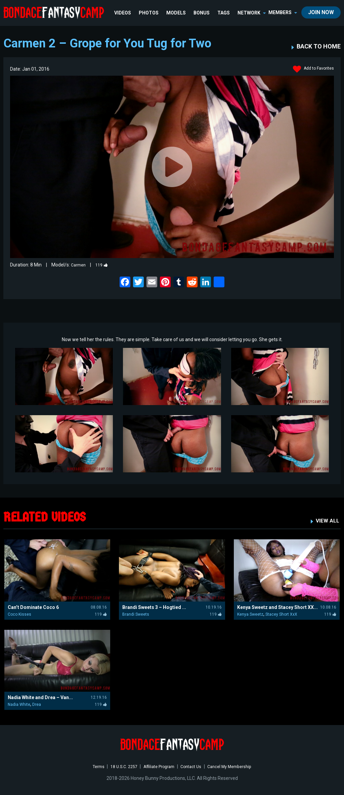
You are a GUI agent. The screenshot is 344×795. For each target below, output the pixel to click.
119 (105, 264)
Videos (123, 12)
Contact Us (193, 766)
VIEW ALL (326, 520)
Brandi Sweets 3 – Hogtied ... (154, 607)
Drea (36, 704)
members (282, 12)
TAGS (224, 12)
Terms (89, 766)
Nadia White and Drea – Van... (40, 697)
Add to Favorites (311, 69)
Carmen (79, 264)
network (253, 12)
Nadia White (19, 704)
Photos (150, 12)
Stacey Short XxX (281, 614)
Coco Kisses (19, 614)
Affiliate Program (157, 766)
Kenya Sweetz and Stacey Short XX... (277, 607)
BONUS (203, 12)
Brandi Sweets (135, 614)
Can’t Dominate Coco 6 (33, 607)
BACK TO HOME (319, 46)
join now (321, 12)
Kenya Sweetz (250, 614)
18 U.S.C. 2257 (118, 766)
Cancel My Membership (236, 766)
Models (177, 12)
